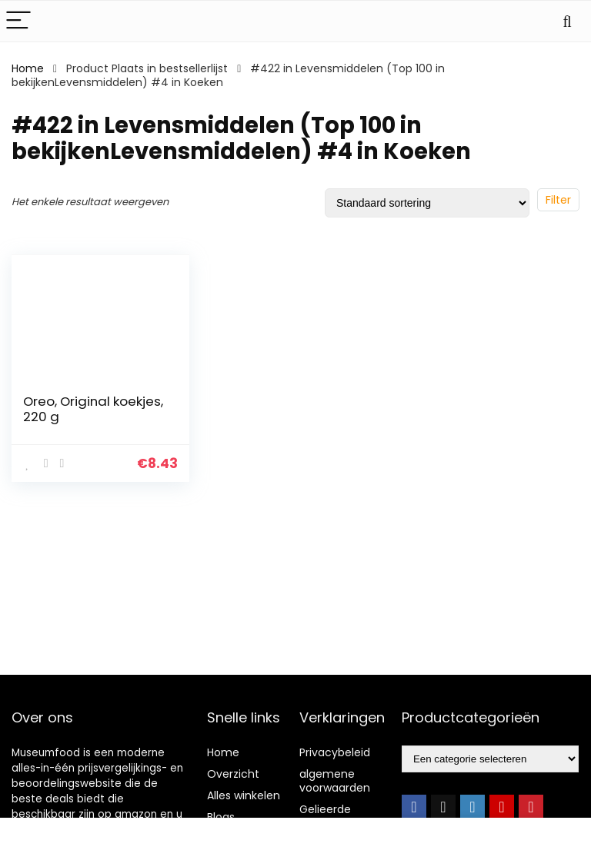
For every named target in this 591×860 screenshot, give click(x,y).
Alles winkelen (243, 795)
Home (28, 68)
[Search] (567, 21)
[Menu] (18, 21)
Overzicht (233, 774)
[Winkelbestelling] (427, 202)
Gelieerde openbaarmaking (345, 816)
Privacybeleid (334, 752)
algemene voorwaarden (334, 780)
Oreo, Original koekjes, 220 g (93, 409)
